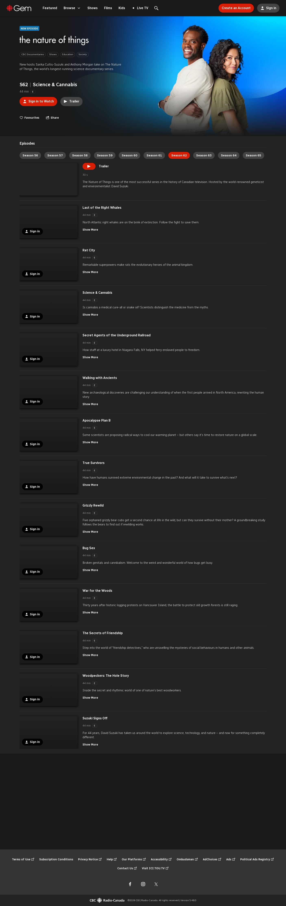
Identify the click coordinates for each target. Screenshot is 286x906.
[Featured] (19, 8)
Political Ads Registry (257, 860)
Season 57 (55, 155)
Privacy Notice (90, 860)
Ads (230, 860)
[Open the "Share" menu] (52, 118)
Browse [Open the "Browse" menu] (72, 8)
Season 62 (179, 155)
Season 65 (253, 155)
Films (108, 8)
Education (67, 54)
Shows (92, 8)
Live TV (140, 8)
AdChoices (212, 860)
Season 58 (80, 155)
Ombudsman (187, 860)
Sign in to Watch (37, 100)
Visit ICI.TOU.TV (155, 868)
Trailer (71, 101)
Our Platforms (134, 860)
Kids (122, 8)
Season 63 (204, 155)
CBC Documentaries (32, 54)
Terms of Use (23, 860)
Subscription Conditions (56, 859)
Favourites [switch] (29, 117)
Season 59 (104, 155)
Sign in (266, 7)
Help (112, 860)
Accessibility (161, 860)
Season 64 (228, 155)
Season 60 (129, 155)
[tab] (27, 143)
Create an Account (235, 7)
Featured (50, 8)
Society (82, 54)
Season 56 (30, 155)
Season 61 (154, 155)
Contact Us (127, 868)
